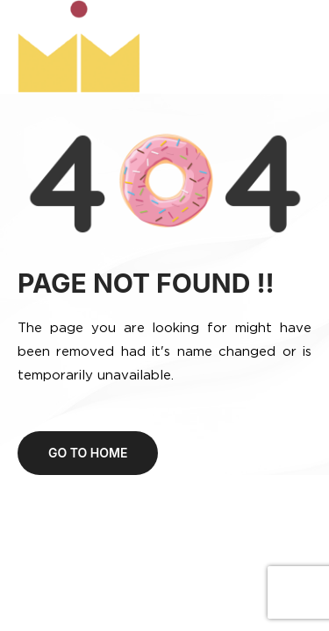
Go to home (87, 452)
